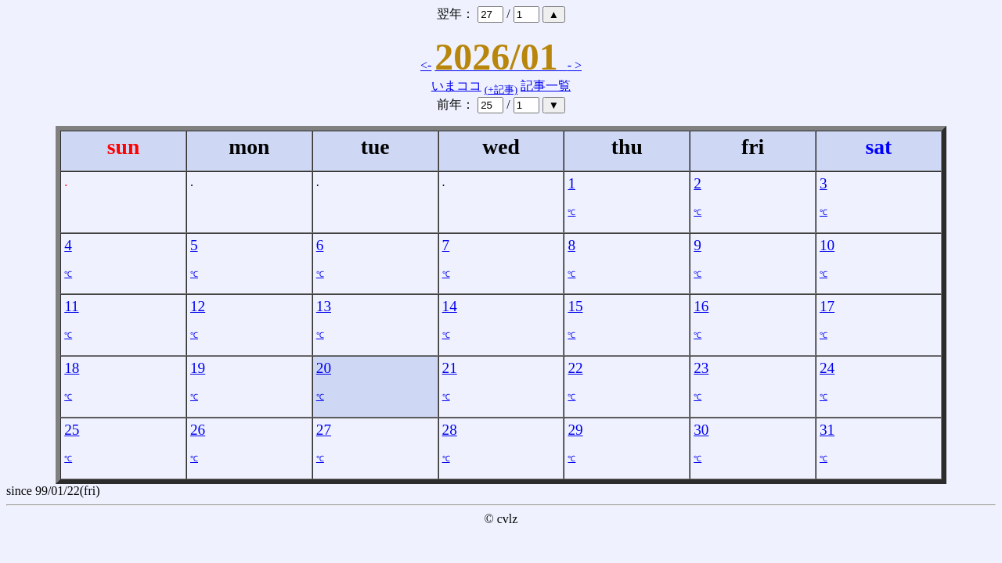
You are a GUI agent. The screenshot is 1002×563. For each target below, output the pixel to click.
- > (575, 65)
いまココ (456, 85)
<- (425, 65)
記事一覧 (546, 85)
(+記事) (501, 89)
